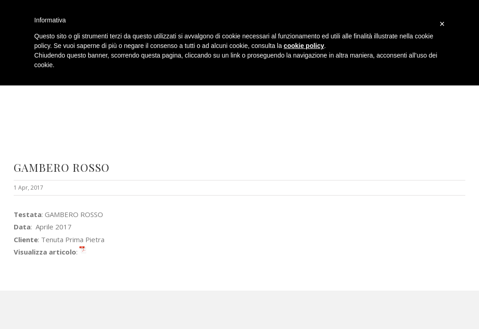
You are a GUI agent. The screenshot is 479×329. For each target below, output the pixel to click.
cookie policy (304, 45)
